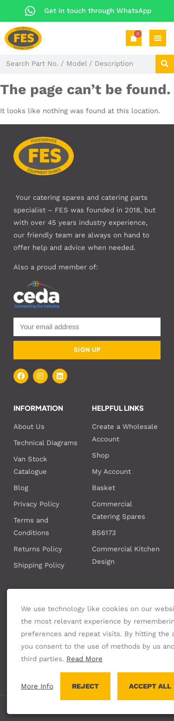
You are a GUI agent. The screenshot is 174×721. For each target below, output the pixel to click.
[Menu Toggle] (157, 38)
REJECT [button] (85, 686)
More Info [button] (37, 686)
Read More (84, 659)
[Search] (164, 64)
